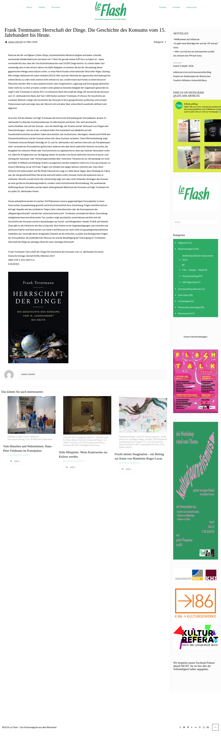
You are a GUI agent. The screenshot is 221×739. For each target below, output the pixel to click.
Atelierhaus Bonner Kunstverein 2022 (197, 257)
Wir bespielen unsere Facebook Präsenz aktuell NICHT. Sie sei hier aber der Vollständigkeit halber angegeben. (194, 666)
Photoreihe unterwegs (189, 307)
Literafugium (184, 301)
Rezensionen (184, 313)
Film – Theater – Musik (193, 270)
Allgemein (183, 242)
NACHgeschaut (189, 282)
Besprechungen (185, 248)
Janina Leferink (15, 42)
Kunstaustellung (190, 276)
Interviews (183, 295)
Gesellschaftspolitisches (190, 289)
